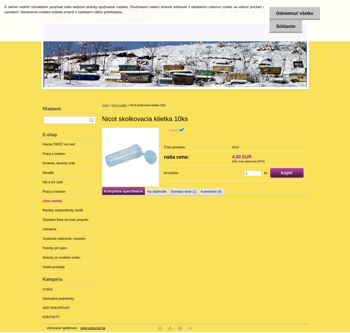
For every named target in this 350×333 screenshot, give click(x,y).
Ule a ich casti (53, 182)
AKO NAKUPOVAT (56, 308)
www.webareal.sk (92, 328)
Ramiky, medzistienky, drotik (63, 210)
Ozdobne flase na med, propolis (65, 220)
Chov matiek (52, 201)
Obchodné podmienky (58, 299)
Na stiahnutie (156, 192)
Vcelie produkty (54, 267)
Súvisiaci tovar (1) (183, 192)
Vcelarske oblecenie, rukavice (64, 239)
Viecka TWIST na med (59, 144)
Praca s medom (54, 154)
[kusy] (253, 173)
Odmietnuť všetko (294, 13)
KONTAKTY (51, 317)
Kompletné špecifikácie (123, 191)
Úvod (105, 105)
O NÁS (48, 289)
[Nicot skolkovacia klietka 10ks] (130, 157)
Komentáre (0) (211, 192)
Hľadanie (52, 108)
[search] (91, 120)
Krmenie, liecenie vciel (59, 163)
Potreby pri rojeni (55, 248)
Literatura (49, 229)
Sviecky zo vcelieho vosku (61, 257)
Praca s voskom (54, 192)
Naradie (48, 173)
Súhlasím (285, 26)
